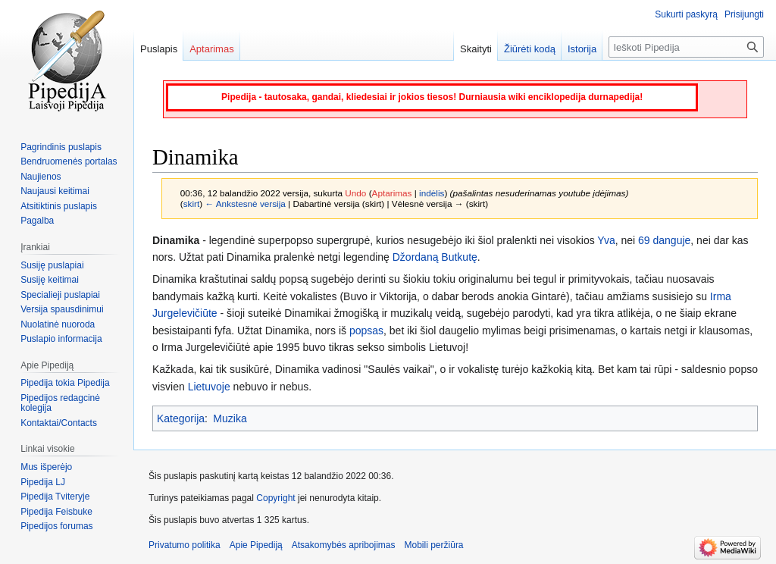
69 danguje (664, 240)
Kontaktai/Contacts (58, 423)
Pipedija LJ (42, 482)
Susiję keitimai (49, 279)
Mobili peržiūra (434, 545)
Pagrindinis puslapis (61, 147)
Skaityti (476, 49)
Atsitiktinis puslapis (58, 206)
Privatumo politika (185, 545)
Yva (606, 240)
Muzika (229, 418)
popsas (366, 330)
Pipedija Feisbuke (56, 511)
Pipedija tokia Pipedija (64, 383)
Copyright (275, 498)
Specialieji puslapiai (60, 295)
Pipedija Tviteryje (54, 496)
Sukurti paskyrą (686, 14)
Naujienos (40, 176)
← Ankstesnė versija (245, 203)
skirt (191, 203)
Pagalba (37, 220)
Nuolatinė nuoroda (57, 324)
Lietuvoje (209, 387)
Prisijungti (744, 14)
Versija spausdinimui (61, 309)
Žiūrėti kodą (529, 49)
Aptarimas (392, 193)
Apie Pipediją (256, 545)
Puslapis (158, 49)
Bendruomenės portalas (68, 161)
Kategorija (181, 418)
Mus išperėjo (46, 467)
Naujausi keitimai (54, 191)
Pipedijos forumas (56, 526)
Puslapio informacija (61, 339)
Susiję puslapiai (51, 265)
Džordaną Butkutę (435, 257)
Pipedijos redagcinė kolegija (60, 403)
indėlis (431, 193)
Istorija (582, 49)
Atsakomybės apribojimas (344, 545)
